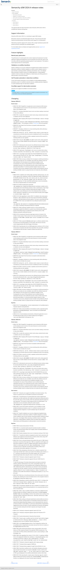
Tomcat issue (36, 123)
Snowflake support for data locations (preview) (21, 19)
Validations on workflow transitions (19, 16)
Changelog (14, 20)
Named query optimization (17, 14)
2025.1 (57, 4)
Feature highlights (15, 13)
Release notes (14, 563)
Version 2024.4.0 (15, 25)
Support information (15, 11)
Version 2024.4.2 (15, 22)
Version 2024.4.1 (15, 23)
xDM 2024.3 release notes (43, 563)
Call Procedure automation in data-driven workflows (22, 17)
